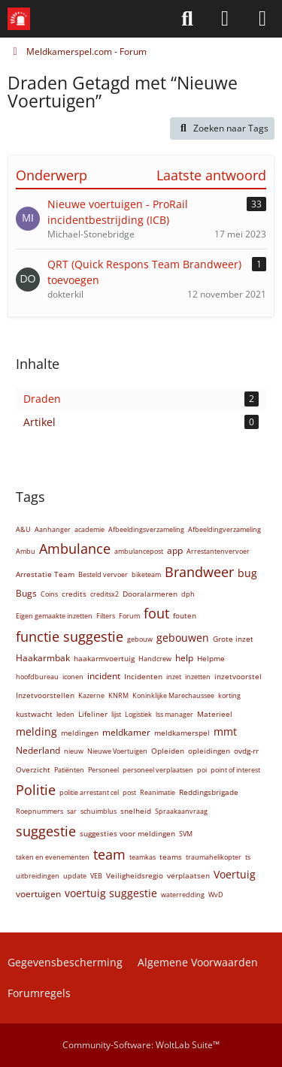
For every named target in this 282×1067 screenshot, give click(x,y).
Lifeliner (93, 714)
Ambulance (75, 549)
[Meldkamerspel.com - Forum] (19, 19)
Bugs (26, 593)
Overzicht (33, 769)
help (184, 657)
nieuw (73, 751)
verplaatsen (188, 875)
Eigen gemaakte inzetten (54, 616)
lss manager (174, 714)
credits (74, 593)
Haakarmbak (43, 657)
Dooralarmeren (150, 593)
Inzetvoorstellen (45, 695)
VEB (96, 876)
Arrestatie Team (45, 574)
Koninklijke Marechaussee (173, 695)
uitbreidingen (37, 876)
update (74, 876)
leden (65, 714)
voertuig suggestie (111, 893)
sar (72, 811)
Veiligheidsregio (134, 875)
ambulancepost (138, 551)
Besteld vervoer (103, 574)
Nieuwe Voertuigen (117, 751)
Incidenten (143, 676)
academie (89, 529)
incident (103, 676)
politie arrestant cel (89, 792)
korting (229, 695)
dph (188, 594)
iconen (72, 677)
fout (156, 613)
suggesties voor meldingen (127, 833)
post (129, 792)
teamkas (142, 857)
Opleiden (167, 750)
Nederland (38, 750)
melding (36, 731)
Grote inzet (233, 638)
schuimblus (98, 811)
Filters (105, 616)
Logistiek (138, 714)
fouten (184, 615)
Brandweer (199, 572)
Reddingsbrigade (208, 792)
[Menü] (262, 19)
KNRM (118, 695)
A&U (23, 529)
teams (170, 856)
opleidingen (209, 750)
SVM (186, 834)
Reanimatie (157, 792)
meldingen (80, 732)
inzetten (198, 677)
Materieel (214, 714)
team (109, 854)
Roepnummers (39, 811)
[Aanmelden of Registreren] (225, 19)
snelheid (135, 811)
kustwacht (34, 714)
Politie (36, 790)
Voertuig (235, 874)
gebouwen (182, 637)
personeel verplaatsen (158, 770)
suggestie (46, 831)
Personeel (103, 770)
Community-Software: (141, 1044)
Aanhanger (53, 529)
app (175, 550)
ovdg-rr (246, 750)
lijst (116, 714)
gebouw (140, 639)
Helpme (211, 658)
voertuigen (38, 893)
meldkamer (126, 732)
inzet (173, 677)
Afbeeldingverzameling (224, 529)
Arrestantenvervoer (218, 551)
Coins (49, 594)
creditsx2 (104, 594)
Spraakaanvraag (181, 811)
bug (247, 573)
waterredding (183, 894)
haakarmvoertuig (104, 658)
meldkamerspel (182, 732)
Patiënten (69, 770)
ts (247, 857)
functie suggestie (69, 636)
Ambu (25, 551)
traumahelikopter (213, 857)
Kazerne (91, 695)
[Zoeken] (187, 19)
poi (202, 770)
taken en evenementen (52, 857)
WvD (215, 894)
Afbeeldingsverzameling (146, 529)
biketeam (146, 574)
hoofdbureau (37, 677)
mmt (225, 731)
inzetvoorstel (238, 676)
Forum (129, 616)
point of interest (235, 770)
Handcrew (154, 658)
